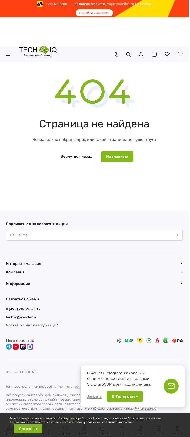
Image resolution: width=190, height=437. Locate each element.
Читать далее (145, 408)
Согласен (28, 428)
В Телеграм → (125, 396)
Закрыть (94, 396)
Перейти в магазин (94, 13)
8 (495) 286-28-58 (22, 309)
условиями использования (103, 422)
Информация (18, 283)
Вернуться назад (76, 156)
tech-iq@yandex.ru (21, 317)
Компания (15, 272)
